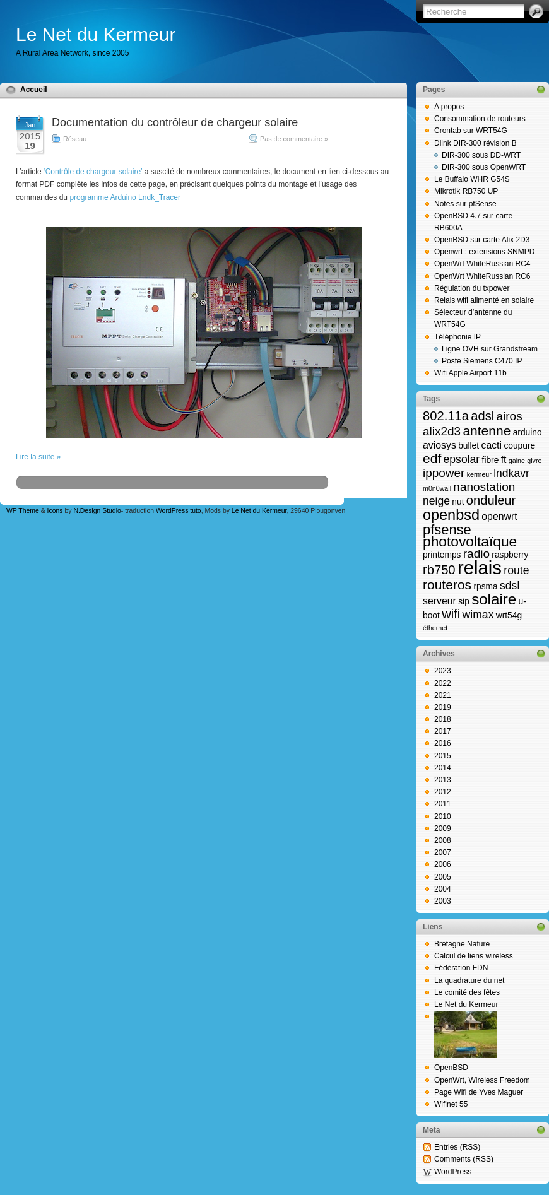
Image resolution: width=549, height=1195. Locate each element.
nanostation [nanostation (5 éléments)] (484, 486)
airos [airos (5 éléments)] (509, 416)
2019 (442, 707)
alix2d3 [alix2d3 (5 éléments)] (442, 431)
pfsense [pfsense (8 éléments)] (447, 530)
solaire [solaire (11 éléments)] (493, 599)
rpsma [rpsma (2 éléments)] (485, 586)
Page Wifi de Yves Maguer (478, 1092)
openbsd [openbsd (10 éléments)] (451, 515)
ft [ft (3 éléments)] (504, 459)
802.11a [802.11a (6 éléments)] (446, 416)
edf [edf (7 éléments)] (432, 458)
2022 (442, 683)
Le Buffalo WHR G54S (472, 179)
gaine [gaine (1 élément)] (517, 460)
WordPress (452, 1171)
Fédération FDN (461, 967)
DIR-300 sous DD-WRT (481, 155)
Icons (55, 510)
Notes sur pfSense (465, 203)
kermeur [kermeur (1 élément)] (479, 474)
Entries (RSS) (457, 1147)
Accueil (33, 89)
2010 (442, 816)
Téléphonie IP (457, 337)
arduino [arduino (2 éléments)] (527, 432)
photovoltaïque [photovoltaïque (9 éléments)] (470, 541)
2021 (442, 695)
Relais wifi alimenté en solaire (484, 300)
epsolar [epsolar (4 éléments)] (462, 459)
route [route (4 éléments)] (516, 570)
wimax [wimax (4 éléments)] (478, 614)
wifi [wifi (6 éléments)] (451, 614)
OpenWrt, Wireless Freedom (482, 1080)
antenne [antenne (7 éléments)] (487, 430)
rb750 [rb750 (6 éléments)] (439, 570)
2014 (442, 767)
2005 (442, 877)
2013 (442, 779)
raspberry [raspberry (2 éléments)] (510, 555)
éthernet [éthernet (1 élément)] (435, 628)
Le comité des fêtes (467, 992)
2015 (442, 755)
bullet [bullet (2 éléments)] (468, 445)
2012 (442, 791)
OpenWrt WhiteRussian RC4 (482, 263)
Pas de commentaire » (294, 139)
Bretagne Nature (462, 943)
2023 (442, 670)
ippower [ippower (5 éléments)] (443, 473)
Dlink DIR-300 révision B (475, 143)
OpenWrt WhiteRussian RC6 (482, 276)
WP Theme (22, 510)
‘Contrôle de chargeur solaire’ (93, 171)
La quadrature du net (469, 980)
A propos (449, 106)
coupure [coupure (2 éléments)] (519, 445)
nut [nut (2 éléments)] (458, 502)
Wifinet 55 (451, 1104)
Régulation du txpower (471, 288)
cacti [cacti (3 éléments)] (491, 445)
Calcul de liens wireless (473, 955)
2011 (442, 803)
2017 (442, 731)
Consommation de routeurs (480, 118)
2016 (442, 743)
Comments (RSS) (463, 1159)
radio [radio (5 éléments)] (476, 553)
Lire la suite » (38, 456)
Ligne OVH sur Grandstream (490, 348)
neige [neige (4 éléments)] (436, 501)
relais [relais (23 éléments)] (480, 567)
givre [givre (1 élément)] (534, 460)
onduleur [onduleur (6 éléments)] (491, 500)
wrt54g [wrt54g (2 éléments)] (509, 615)
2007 (442, 852)
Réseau (74, 139)
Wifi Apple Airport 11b (470, 372)
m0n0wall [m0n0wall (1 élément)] (437, 488)
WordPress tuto (178, 510)
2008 (442, 840)
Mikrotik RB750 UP (466, 191)
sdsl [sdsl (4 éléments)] (509, 585)
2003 (442, 901)
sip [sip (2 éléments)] (463, 601)
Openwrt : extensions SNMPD (484, 251)
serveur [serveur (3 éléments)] (439, 601)
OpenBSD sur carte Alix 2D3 (481, 239)
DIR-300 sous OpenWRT (484, 167)
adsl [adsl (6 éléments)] (482, 416)
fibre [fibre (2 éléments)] (490, 460)
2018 (442, 719)
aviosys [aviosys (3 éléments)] (439, 445)
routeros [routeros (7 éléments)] (447, 584)
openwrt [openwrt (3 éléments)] (499, 516)
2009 (442, 828)
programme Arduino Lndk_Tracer (124, 197)
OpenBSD (451, 1067)
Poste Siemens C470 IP (482, 360)
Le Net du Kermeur (95, 34)
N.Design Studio (97, 510)
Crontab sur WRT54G (470, 130)
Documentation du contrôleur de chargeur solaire (175, 122)
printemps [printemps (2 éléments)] (442, 555)
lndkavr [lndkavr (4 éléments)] (511, 473)
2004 (442, 889)
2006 (442, 864)
